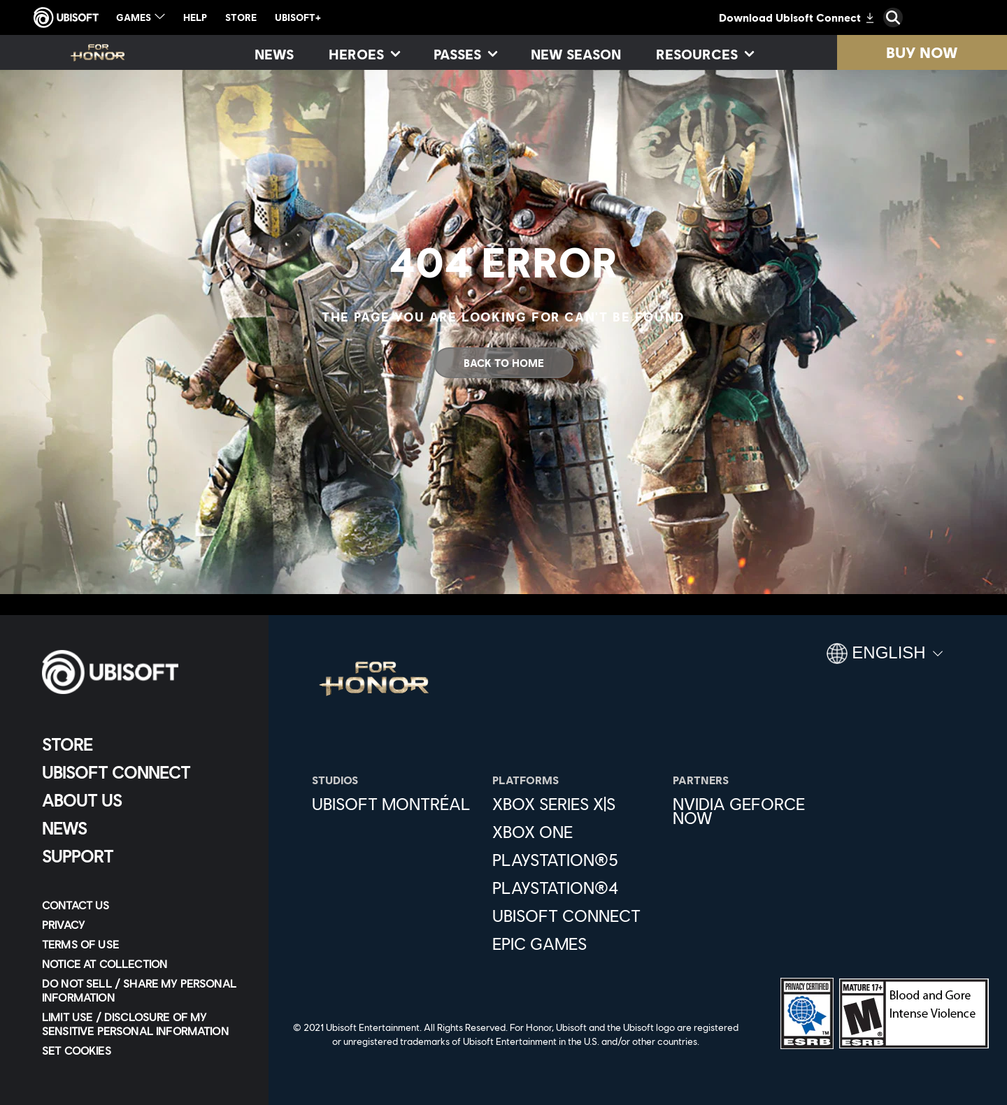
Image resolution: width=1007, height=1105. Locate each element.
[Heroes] (364, 54)
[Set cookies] (76, 1050)
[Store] (143, 744)
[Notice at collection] (143, 964)
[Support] (143, 856)
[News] (274, 54)
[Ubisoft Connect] (143, 772)
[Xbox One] (575, 832)
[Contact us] (143, 905)
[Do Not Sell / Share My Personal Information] (143, 990)
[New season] (576, 54)
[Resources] (704, 54)
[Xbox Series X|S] (575, 804)
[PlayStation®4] (575, 888)
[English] (884, 659)
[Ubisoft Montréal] (395, 804)
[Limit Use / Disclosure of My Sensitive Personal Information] (143, 1024)
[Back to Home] (503, 362)
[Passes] (465, 54)
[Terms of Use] (143, 944)
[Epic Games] (575, 944)
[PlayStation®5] (575, 860)
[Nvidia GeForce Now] (756, 811)
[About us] (143, 800)
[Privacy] (143, 925)
